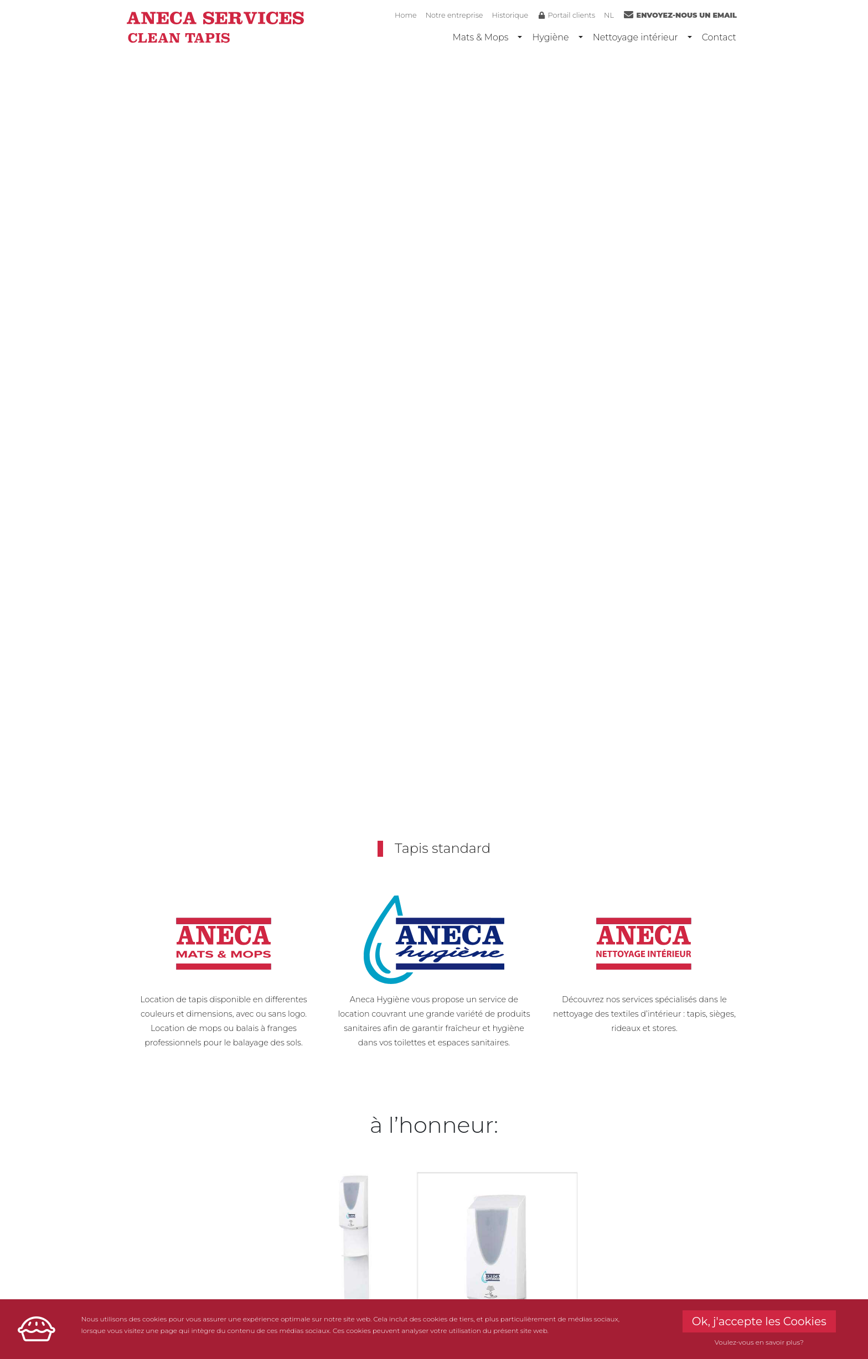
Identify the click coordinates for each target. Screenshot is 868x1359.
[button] (65, 461)
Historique (510, 15)
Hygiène (550, 37)
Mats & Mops (480, 37)
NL (609, 15)
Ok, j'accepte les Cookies (759, 1321)
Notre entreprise (454, 15)
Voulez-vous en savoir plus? (759, 1342)
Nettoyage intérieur (635, 37)
